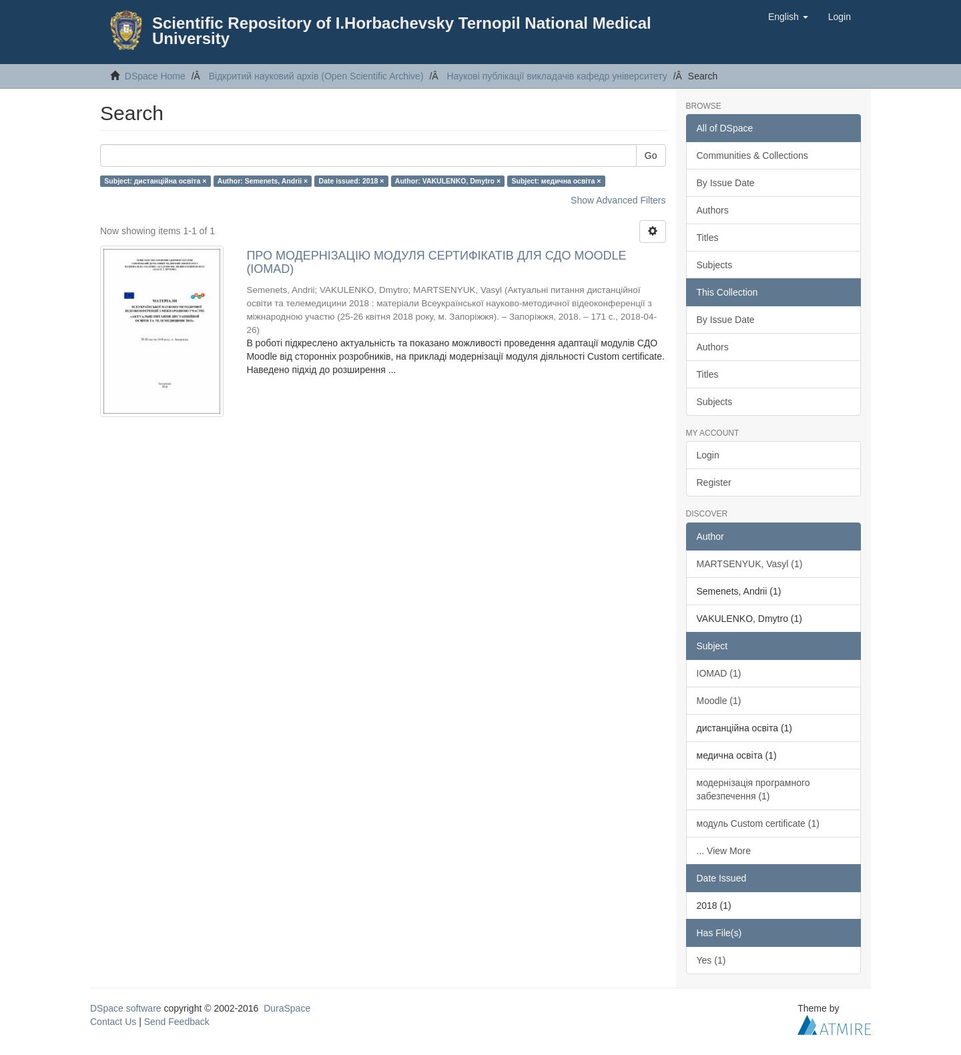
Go (651, 155)
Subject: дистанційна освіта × (155, 181)
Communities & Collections (752, 155)
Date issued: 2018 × (351, 181)
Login (708, 455)
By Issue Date (726, 183)
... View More (724, 850)
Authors (713, 210)
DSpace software (126, 1008)
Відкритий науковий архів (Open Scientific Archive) (316, 76)
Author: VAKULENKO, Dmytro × (448, 181)
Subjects (715, 265)
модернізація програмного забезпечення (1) (753, 789)
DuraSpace (287, 1008)
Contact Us (113, 1021)
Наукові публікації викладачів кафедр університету (556, 76)
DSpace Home (155, 76)
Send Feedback (177, 1021)
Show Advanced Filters (618, 200)
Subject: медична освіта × (556, 181)
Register (714, 482)
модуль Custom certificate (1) (758, 823)
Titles (708, 237)
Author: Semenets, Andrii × (263, 181)
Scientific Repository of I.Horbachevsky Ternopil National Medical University (401, 30)
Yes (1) (711, 960)
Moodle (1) (719, 700)
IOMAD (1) (719, 673)
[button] (788, 16)
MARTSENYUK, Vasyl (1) (750, 564)
